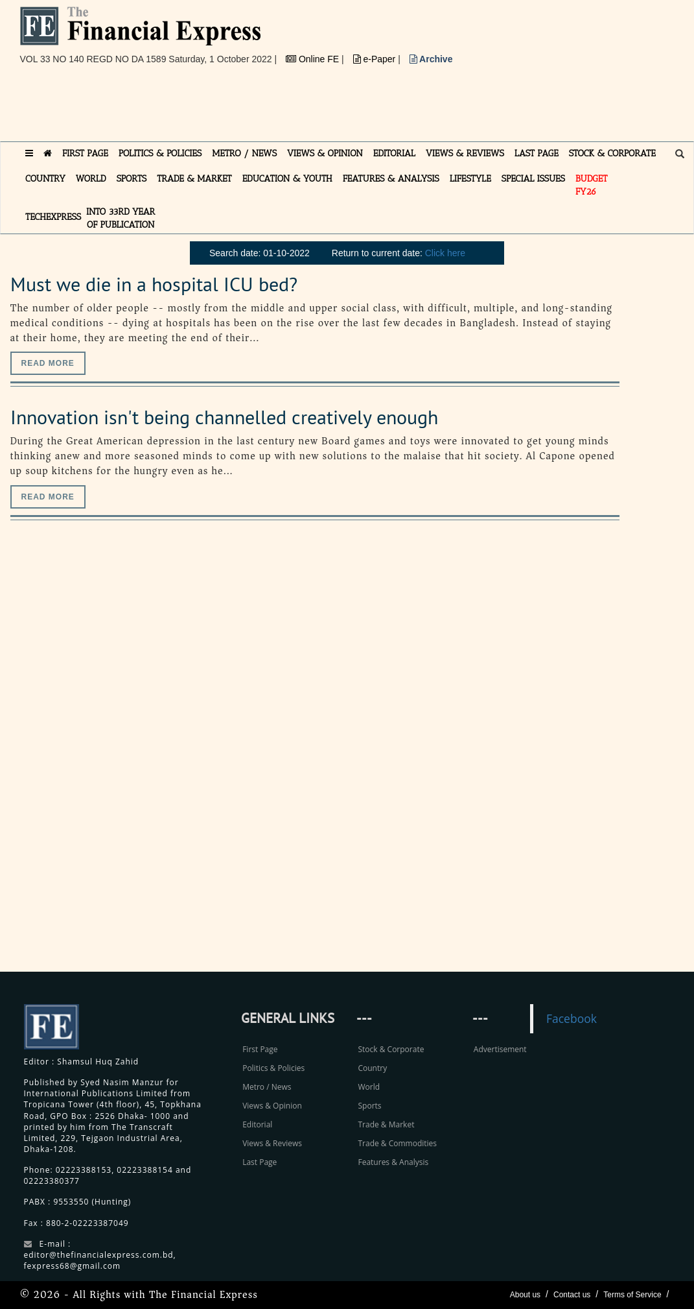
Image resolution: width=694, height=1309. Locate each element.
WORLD (91, 178)
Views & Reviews (272, 1143)
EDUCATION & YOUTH (287, 178)
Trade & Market (386, 1124)
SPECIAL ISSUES (533, 178)
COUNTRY (45, 178)
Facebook (571, 1018)
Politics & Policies (273, 1068)
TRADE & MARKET (194, 178)
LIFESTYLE (470, 178)
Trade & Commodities (397, 1143)
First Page (259, 1049)
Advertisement (500, 1049)
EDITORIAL (394, 153)
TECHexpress (53, 216)
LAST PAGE (537, 153)
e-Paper (376, 59)
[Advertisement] (256, 108)
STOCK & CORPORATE (612, 153)
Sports (369, 1105)
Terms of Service (632, 1294)
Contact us (571, 1294)
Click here (445, 253)
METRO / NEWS (244, 153)
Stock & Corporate (391, 1049)
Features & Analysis (393, 1162)
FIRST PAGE (85, 153)
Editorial (257, 1124)
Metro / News (266, 1086)
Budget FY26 (591, 185)
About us (525, 1294)
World (369, 1086)
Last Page (259, 1162)
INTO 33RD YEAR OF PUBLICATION (120, 218)
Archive (431, 59)
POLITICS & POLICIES (160, 153)
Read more (48, 363)
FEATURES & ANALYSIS (391, 178)
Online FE (313, 59)
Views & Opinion (272, 1105)
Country (372, 1068)
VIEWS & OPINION (325, 153)
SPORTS (132, 178)
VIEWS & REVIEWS (465, 153)
